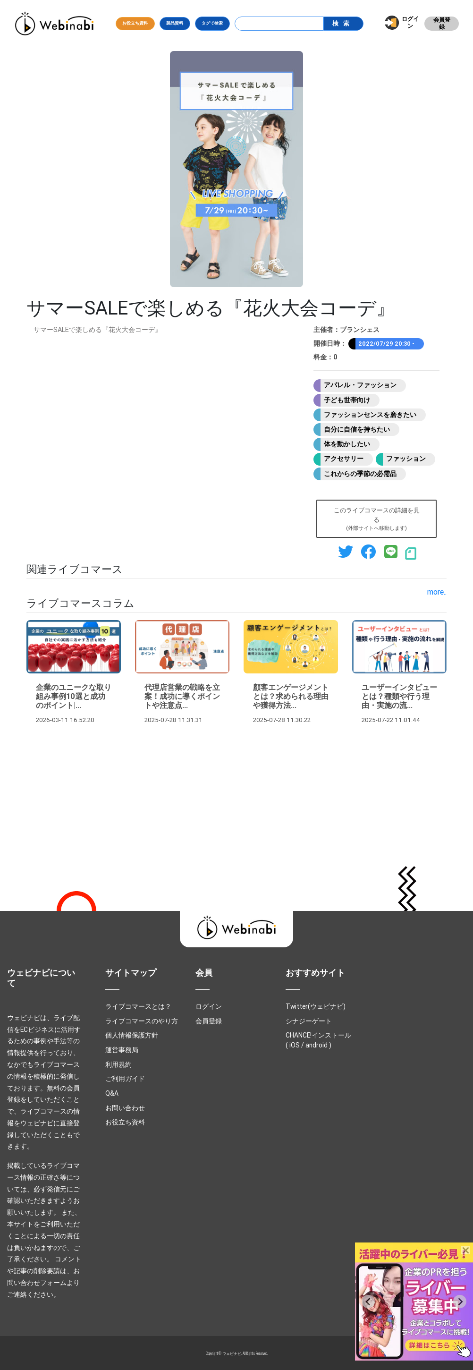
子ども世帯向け (347, 400)
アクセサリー (343, 458)
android (316, 1045)
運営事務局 (121, 1050)
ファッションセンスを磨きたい (370, 414)
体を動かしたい (347, 444)
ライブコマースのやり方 (141, 1021)
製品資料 (174, 23)
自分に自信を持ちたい (357, 429)
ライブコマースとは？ (138, 1006)
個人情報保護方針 (131, 1035)
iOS (294, 1045)
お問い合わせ (125, 1108)
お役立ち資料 (135, 23)
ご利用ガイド (125, 1078)
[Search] (279, 24)
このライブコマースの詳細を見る (377, 519)
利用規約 (118, 1064)
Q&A (111, 1093)
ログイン (410, 22)
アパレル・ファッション (360, 385)
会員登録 (441, 23)
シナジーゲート (309, 1021)
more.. (437, 591)
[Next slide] (459, 1301)
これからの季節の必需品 (360, 473)
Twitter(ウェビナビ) (316, 1006)
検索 (343, 23)
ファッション (406, 458)
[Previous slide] (368, 1301)
